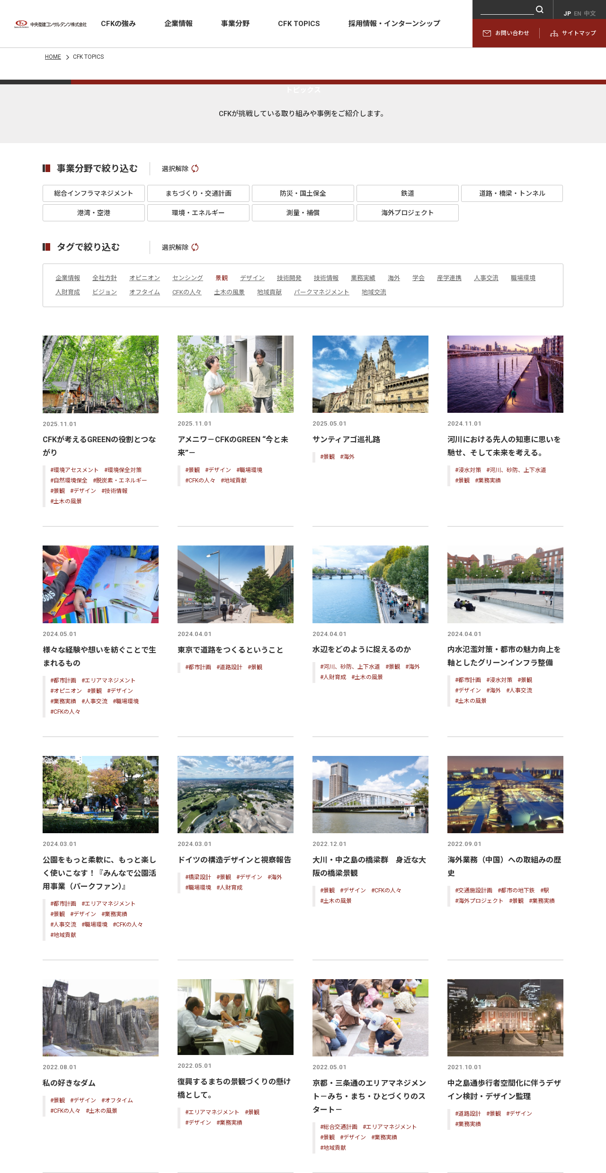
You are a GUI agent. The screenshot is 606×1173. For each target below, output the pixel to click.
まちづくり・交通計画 (198, 340)
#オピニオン (66, 834)
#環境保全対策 (123, 615)
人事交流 (486, 424)
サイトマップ (573, 33)
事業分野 (235, 23)
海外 (394, 424)
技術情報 (326, 424)
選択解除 (180, 315)
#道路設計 (229, 811)
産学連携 (449, 424)
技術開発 (289, 424)
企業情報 (178, 23)
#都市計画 (63, 824)
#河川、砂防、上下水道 (516, 615)
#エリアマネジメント (108, 824)
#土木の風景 (66, 647)
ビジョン (104, 438)
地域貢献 (269, 438)
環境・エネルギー (198, 359)
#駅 (544, 1033)
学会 (418, 424)
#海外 (347, 602)
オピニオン (144, 424)
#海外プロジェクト (479, 1043)
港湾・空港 (93, 359)
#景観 (57, 636)
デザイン (252, 424)
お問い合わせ (506, 33)
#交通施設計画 (473, 1033)
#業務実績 (488, 625)
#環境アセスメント (74, 615)
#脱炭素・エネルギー (120, 626)
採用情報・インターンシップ (394, 23)
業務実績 (363, 424)
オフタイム (144, 438)
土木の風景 (229, 438)
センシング (187, 424)
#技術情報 (114, 636)
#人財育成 (333, 821)
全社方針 (104, 424)
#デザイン (83, 636)
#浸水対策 (468, 615)
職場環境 (523, 424)
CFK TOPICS (299, 23)
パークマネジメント (321, 438)
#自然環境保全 (69, 626)
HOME (53, 57)
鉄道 (407, 340)
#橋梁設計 (198, 1020)
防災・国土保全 (303, 340)
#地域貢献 (234, 625)
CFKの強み (118, 23)
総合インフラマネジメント (94, 340)
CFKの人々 (187, 438)
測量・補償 (303, 359)
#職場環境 (249, 615)
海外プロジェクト (407, 359)
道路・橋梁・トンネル (512, 340)
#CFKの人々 (200, 625)
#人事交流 (94, 845)
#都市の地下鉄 (516, 1033)
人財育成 (67, 438)
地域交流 (374, 438)
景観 (221, 424)
